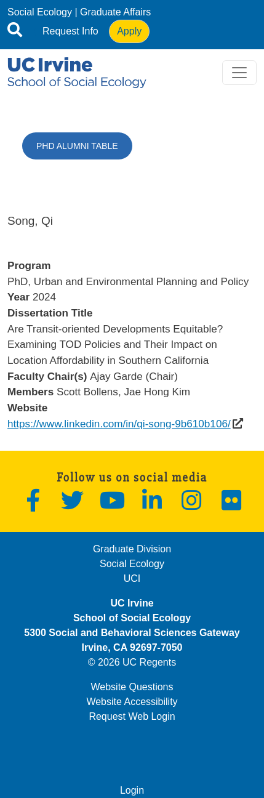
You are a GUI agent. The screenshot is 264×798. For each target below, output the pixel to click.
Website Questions (132, 687)
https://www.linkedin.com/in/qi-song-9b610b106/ (119, 423)
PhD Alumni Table (77, 146)
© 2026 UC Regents (132, 662)
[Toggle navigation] (239, 72)
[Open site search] (14, 32)
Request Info (70, 31)
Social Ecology (39, 12)
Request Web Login (132, 716)
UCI (132, 578)
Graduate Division (132, 549)
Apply (129, 31)
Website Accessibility (131, 701)
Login (132, 790)
